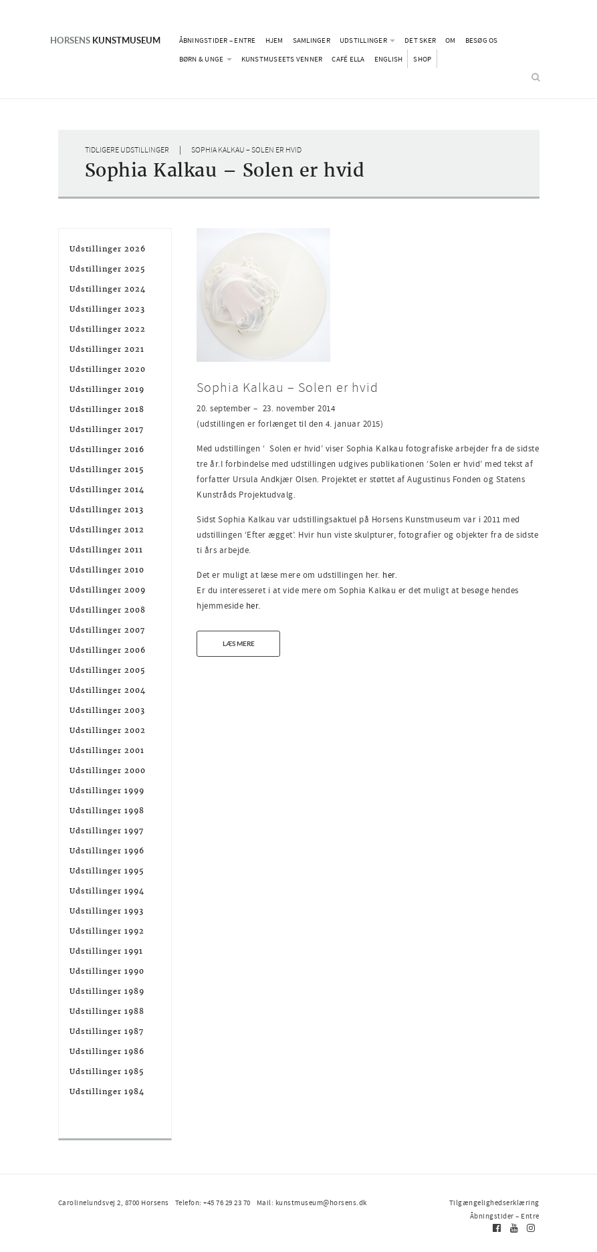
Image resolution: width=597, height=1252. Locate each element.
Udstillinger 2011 (106, 549)
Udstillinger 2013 (107, 509)
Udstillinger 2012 (107, 529)
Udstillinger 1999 (107, 790)
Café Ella (348, 59)
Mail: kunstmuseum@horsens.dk (312, 1202)
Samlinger (311, 40)
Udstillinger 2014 (107, 489)
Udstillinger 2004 (108, 690)
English (388, 59)
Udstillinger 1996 (107, 850)
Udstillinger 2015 (107, 469)
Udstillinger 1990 (107, 971)
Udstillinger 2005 (108, 670)
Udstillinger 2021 (107, 349)
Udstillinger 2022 (108, 329)
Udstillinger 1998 (107, 810)
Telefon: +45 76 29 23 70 (213, 1202)
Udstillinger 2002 (108, 730)
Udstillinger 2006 (108, 650)
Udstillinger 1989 (107, 991)
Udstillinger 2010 (107, 570)
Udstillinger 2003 (107, 710)
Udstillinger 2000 (108, 770)
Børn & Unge (205, 59)
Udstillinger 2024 (108, 289)
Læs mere (239, 643)
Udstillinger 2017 (107, 429)
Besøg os (481, 40)
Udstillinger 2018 (107, 409)
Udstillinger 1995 (107, 870)
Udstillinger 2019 (107, 389)
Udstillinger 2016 (107, 449)
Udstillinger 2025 (108, 269)
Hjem (274, 40)
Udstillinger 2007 (107, 630)
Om (450, 40)
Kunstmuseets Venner (282, 59)
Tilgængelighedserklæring (494, 1202)
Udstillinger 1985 (107, 1071)
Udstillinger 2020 (108, 369)
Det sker (420, 40)
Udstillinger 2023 (107, 309)
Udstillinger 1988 (107, 1011)
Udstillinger (367, 40)
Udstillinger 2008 (108, 610)
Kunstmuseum (105, 40)
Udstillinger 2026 (108, 248)
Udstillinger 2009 (108, 590)
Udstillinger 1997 (107, 830)
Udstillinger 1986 (107, 1051)
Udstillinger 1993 (107, 911)
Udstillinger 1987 (107, 1031)
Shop (422, 59)
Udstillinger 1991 (106, 951)
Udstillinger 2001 (107, 750)
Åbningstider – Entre (217, 40)
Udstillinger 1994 (107, 891)
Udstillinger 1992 (107, 931)
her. (389, 575)
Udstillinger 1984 (107, 1091)
